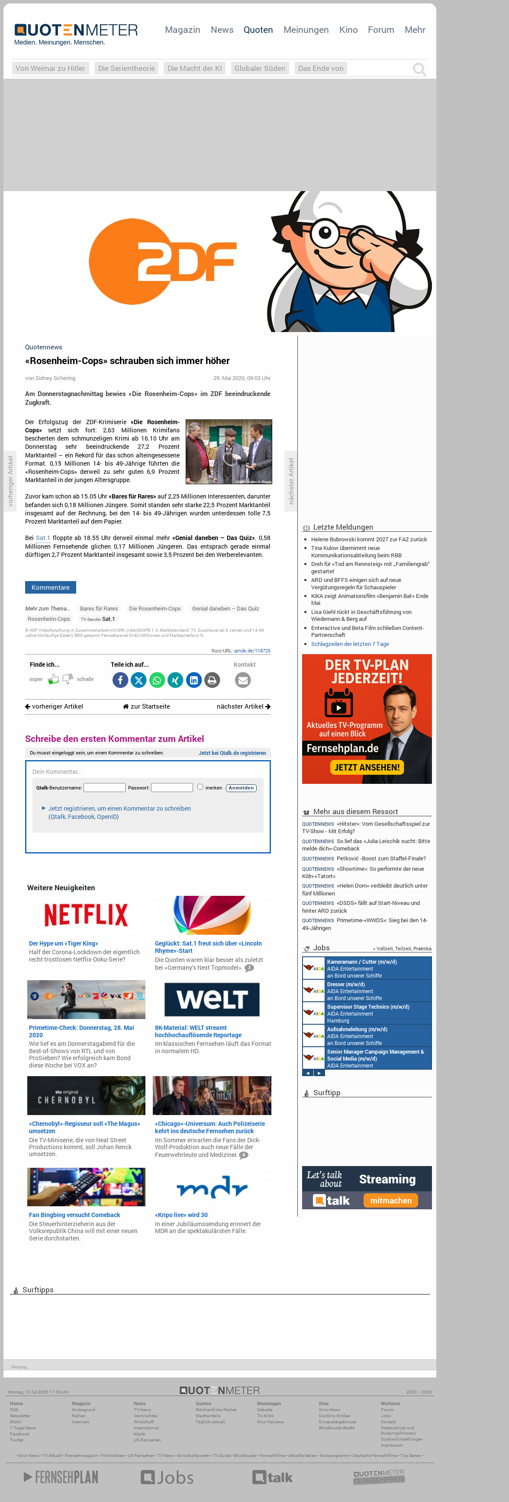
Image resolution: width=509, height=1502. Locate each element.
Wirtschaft (144, 1422)
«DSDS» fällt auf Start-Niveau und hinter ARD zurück (361, 906)
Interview (81, 1422)
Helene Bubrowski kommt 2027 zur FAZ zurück (369, 539)
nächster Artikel (244, 706)
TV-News (142, 1410)
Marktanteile (208, 1416)
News (222, 29)
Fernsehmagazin (81, 1455)
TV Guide (222, 1455)
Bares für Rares (99, 608)
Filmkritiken (113, 1455)
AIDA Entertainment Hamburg (356, 1013)
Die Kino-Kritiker (334, 1416)
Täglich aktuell (210, 1422)
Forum (381, 29)
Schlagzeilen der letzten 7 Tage (350, 644)
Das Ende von (321, 68)
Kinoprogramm (335, 1455)
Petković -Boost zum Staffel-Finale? (364, 858)
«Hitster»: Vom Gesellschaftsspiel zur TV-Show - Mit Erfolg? (366, 827)
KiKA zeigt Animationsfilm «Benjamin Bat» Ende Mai (369, 599)
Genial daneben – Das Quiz (225, 608)
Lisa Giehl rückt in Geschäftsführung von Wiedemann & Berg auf (361, 615)
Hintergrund (83, 1410)
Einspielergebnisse (337, 1422)
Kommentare (51, 587)
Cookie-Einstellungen (402, 1439)
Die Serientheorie (126, 68)
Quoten (258, 29)
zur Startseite (146, 706)
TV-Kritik (265, 1416)
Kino (348, 29)
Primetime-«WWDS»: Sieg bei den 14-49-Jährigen (365, 924)
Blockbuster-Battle (336, 1428)
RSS (14, 1410)
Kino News (29, 1455)
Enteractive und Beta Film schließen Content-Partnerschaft (367, 631)
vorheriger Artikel (54, 706)
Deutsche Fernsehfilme (375, 1455)
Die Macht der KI (195, 68)
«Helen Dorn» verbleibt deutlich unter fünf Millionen (365, 889)
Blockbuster (245, 1455)
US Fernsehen (141, 1455)
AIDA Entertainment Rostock (363, 1058)
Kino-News (329, 1410)
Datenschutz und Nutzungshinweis (398, 1430)
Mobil (16, 1422)
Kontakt (388, 1422)
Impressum (392, 1445)
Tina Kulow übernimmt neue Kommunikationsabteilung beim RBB (356, 551)
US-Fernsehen (147, 1440)
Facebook (19, 1434)
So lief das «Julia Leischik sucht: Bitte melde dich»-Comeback (366, 844)
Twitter (16, 1440)
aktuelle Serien (302, 1455)
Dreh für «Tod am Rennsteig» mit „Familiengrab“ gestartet (370, 567)
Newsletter (20, 1416)
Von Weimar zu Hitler (50, 68)
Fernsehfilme (272, 1455)
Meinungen (306, 29)
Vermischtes (146, 1416)
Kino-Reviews (270, 1422)
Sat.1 (43, 538)
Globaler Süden (260, 68)
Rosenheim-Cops (49, 618)
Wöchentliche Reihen (216, 1410)
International (146, 1428)
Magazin (182, 29)
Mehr (415, 29)
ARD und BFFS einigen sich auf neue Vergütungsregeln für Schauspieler (356, 583)
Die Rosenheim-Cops (155, 608)
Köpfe (139, 1434)
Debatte (264, 1410)
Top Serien (410, 1455)
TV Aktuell (52, 1455)
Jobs (386, 1416)
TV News (166, 1455)
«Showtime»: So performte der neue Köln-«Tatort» (363, 872)
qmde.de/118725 (252, 650)
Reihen (79, 1416)
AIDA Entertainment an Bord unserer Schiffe (350, 968)
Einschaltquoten (193, 1455)
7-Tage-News (23, 1428)
